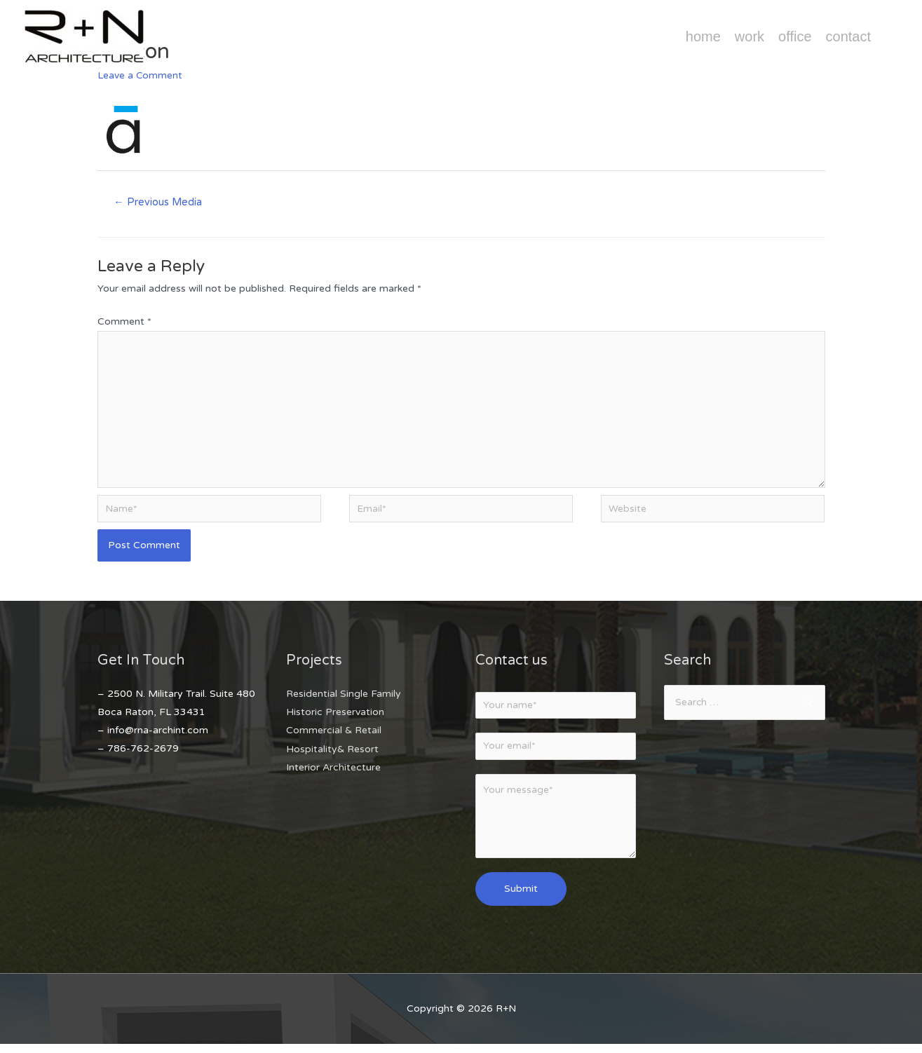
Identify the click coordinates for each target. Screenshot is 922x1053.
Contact (848, 36)
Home (703, 36)
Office (794, 36)
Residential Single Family (343, 700)
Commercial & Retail (333, 736)
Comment (124, 322)
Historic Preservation (335, 718)
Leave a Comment (140, 75)
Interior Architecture (333, 773)
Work (749, 36)
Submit (521, 897)
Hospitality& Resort (332, 755)
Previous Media (158, 202)
